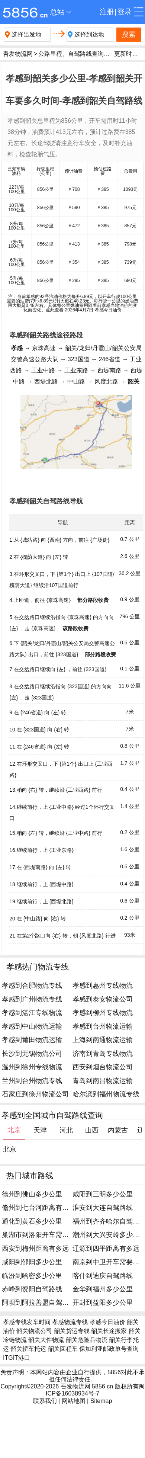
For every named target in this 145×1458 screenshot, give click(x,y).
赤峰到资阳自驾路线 (32, 1289)
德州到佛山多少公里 (32, 1194)
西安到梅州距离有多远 (35, 1248)
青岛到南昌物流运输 (102, 1080)
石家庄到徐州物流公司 (35, 1094)
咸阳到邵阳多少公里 (32, 1262)
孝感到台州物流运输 (102, 1026)
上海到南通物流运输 (102, 1040)
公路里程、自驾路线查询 (71, 54)
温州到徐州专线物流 (32, 1067)
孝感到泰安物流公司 (102, 999)
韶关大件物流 (46, 1340)
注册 (107, 12)
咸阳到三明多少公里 (102, 1194)
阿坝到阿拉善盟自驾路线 (38, 1302)
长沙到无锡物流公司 (32, 1053)
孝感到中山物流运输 (32, 1026)
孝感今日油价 (107, 1322)
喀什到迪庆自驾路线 (102, 1275)
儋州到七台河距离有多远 (38, 1207)
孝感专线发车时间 (27, 1322)
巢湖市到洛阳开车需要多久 (42, 1235)
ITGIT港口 (16, 1358)
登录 (124, 12)
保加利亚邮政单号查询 (109, 1349)
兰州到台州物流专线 (32, 1080)
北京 (9, 1149)
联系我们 (45, 1401)
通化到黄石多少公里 (32, 1221)
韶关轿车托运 (28, 1349)
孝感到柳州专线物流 (102, 1012)
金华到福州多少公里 (102, 1289)
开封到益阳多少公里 (102, 1302)
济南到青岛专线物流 (102, 1053)
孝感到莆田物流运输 (32, 1040)
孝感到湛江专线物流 (32, 1012)
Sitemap (101, 1401)
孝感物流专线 (70, 1322)
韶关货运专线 (72, 1331)
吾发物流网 (18, 54)
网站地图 (74, 1401)
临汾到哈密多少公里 (32, 1275)
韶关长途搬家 (109, 1331)
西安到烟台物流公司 (102, 1067)
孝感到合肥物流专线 (32, 985)
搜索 (129, 34)
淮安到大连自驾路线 (102, 1207)
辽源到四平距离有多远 (105, 1248)
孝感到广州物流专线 (32, 999)
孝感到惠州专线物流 (102, 985)
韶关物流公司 (34, 1331)
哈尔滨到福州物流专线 (105, 1094)
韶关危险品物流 (86, 1340)
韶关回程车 (63, 1349)
